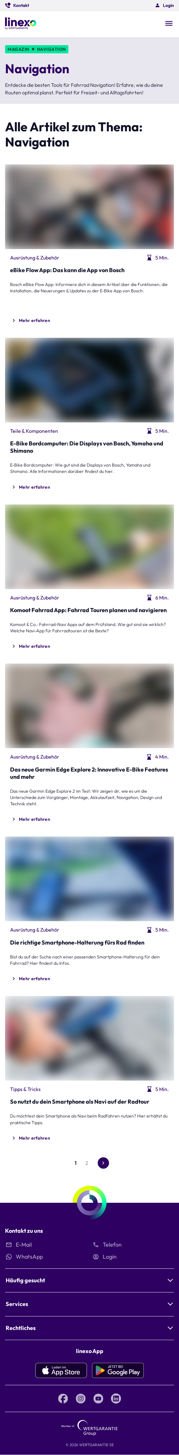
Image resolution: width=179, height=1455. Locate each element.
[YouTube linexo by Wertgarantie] (98, 1398)
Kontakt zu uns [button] (24, 1230)
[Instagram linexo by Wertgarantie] (80, 1398)
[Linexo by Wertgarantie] (20, 24)
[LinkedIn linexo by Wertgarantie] (116, 1398)
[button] (17, 5)
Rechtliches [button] (21, 1328)
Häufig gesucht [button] (25, 1280)
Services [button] (17, 1304)
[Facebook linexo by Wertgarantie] (63, 1398)
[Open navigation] (169, 24)
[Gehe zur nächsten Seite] (103, 1163)
